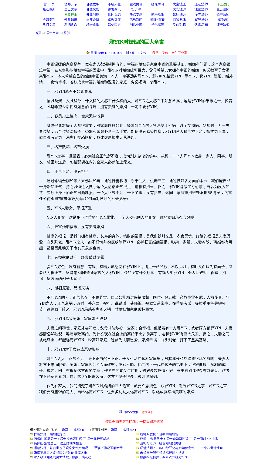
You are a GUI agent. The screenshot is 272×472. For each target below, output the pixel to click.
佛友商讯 (114, 9)
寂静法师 (201, 19)
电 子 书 (136, 9)
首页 (38, 33)
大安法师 (179, 9)
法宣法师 (201, 9)
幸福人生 (114, 4)
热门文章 (49, 24)
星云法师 (223, 9)
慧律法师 (179, 14)
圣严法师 (223, 14)
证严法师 (223, 24)
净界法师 (201, 14)
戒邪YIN (79, 429)
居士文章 (52, 33)
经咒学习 (157, 4)
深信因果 (114, 24)
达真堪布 (201, 24)
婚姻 (65, 429)
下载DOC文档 (137, 52)
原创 (66, 33)
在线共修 (136, 4)
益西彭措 (179, 24)
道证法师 (201, 4)
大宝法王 (179, 4)
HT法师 (223, 19)
